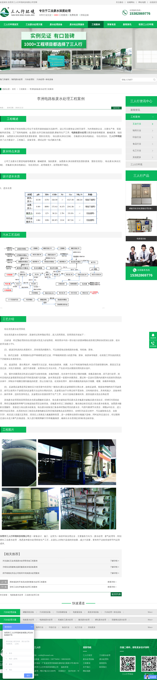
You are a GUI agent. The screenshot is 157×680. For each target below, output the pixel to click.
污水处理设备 (10, 612)
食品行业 (137, 144)
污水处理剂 (29, 79)
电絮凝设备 (141, 239)
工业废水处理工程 (32, 595)
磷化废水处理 (100, 620)
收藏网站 (130, 2)
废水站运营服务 (77, 24)
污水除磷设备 (61, 612)
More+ (150, 612)
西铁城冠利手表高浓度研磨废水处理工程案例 (28, 582)
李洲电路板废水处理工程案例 (41, 89)
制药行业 (137, 130)
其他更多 (137, 157)
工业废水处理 (104, 655)
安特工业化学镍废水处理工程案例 (23, 587)
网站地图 (142, 2)
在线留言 (153, 2)
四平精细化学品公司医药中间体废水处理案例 (21, 573)
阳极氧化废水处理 (119, 620)
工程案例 (96, 24)
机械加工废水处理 (65, 620)
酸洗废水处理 (83, 620)
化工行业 (137, 150)
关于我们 (86, 667)
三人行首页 (87, 655)
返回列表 (116, 108)
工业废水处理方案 (34, 24)
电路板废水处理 (16, 595)
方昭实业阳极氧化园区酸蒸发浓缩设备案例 (20, 567)
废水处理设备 (56, 24)
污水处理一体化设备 (45, 79)
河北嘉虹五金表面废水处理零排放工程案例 (20, 561)
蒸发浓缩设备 (93, 612)
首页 (14, 89)
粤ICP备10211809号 (48, 671)
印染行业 (137, 137)
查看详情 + (112, 582)
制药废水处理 (17, 79)
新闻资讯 (127, 24)
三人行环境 (136, 164)
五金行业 (137, 124)
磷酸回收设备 (28, 612)
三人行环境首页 (11, 24)
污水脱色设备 (45, 612)
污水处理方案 (10, 620)
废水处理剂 (103, 659)
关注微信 (119, 2)
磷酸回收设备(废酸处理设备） (141, 208)
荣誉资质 (111, 24)
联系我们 (103, 667)
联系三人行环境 (146, 24)
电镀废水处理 (28, 620)
